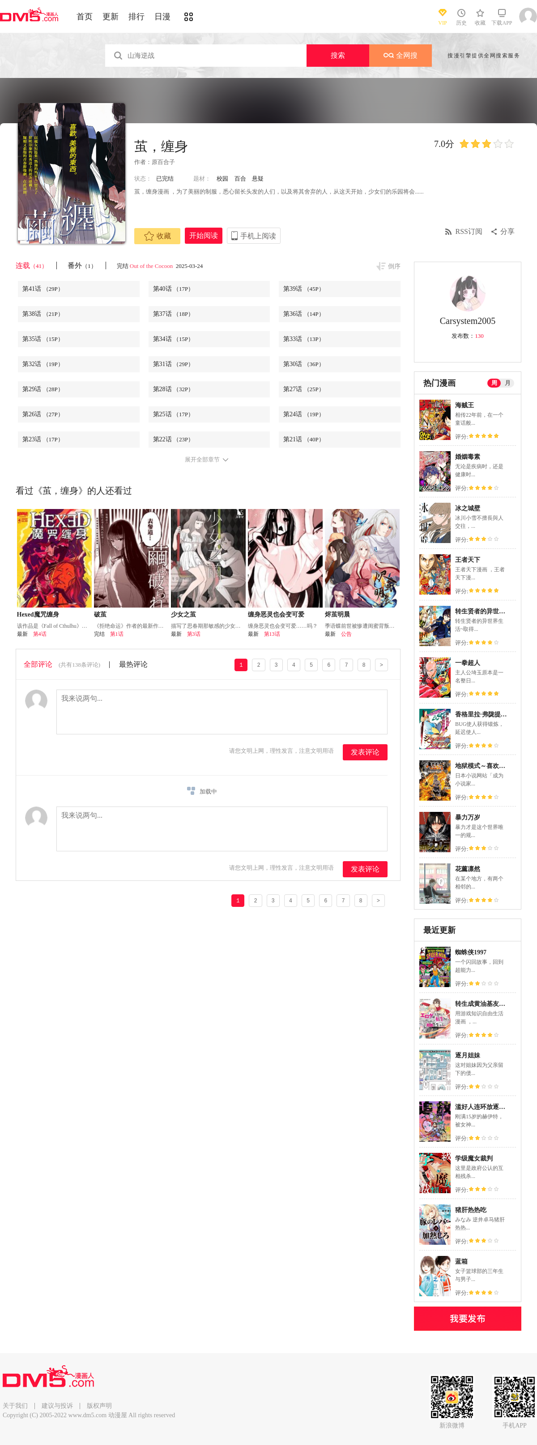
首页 (85, 16)
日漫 (162, 16)
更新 (110, 16)
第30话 (303, 364)
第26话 (43, 414)
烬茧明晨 (337, 614)
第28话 (173, 389)
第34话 (173, 339)
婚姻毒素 (467, 456)
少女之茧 (183, 614)
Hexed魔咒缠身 (38, 614)
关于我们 (15, 1405)
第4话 (40, 634)
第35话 (43, 339)
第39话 (303, 288)
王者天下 (467, 559)
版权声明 (99, 1405)
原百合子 (163, 162)
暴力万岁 (467, 817)
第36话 (303, 314)
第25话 (173, 414)
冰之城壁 (467, 508)
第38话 (43, 314)
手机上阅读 (258, 236)
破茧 (100, 614)
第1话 (117, 634)
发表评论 (365, 752)
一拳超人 (467, 663)
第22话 (173, 439)
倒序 (394, 266)
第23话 (43, 439)
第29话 (43, 389)
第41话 (43, 288)
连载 (31, 265)
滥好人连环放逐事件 (483, 1107)
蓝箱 (461, 1261)
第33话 (303, 339)
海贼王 (464, 405)
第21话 (303, 439)
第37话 (173, 314)
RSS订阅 (469, 231)
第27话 (303, 389)
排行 (136, 16)
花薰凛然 (467, 869)
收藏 (157, 236)
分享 (507, 231)
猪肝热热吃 (470, 1210)
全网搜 (401, 55)
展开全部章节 (202, 460)
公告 (346, 634)
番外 (82, 265)
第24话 (303, 414)
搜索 (338, 55)
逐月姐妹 (467, 1055)
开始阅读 (203, 235)
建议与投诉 (57, 1405)
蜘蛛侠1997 (470, 952)
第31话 (173, 364)
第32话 (43, 364)
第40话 (173, 288)
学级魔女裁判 (474, 1158)
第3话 (193, 634)
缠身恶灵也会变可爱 (276, 614)
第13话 (272, 634)
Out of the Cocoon (152, 266)
